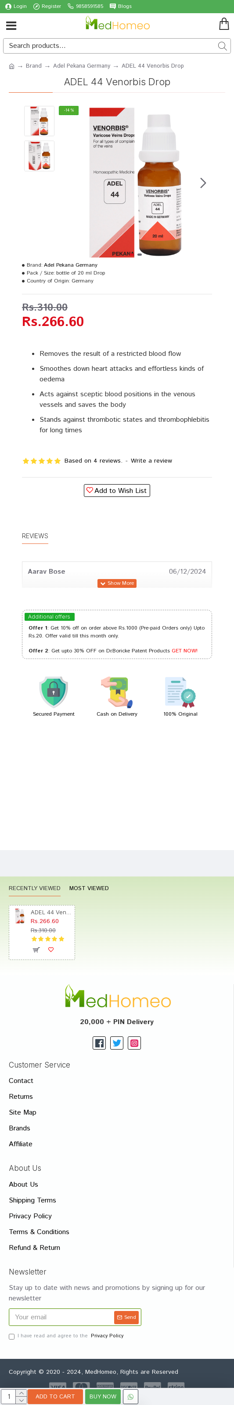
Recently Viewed (35, 889)
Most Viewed (89, 889)
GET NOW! (185, 651)
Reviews (35, 536)
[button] (203, 183)
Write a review (151, 460)
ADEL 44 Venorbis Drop (51, 912)
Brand (34, 66)
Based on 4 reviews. (93, 460)
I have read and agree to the (67, 1336)
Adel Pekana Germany (81, 66)
